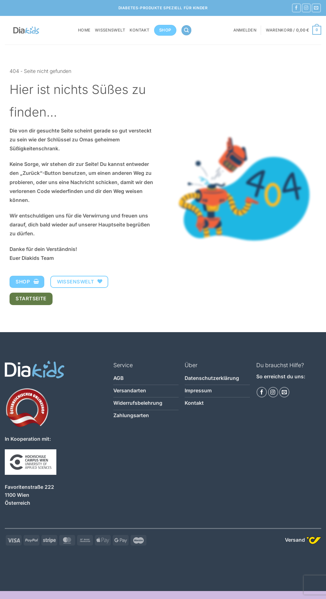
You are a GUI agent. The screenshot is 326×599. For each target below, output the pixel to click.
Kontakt (140, 30)
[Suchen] (186, 30)
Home (84, 30)
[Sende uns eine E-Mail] (316, 8)
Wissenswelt (110, 30)
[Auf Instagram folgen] (306, 8)
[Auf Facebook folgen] (296, 8)
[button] (244, 30)
